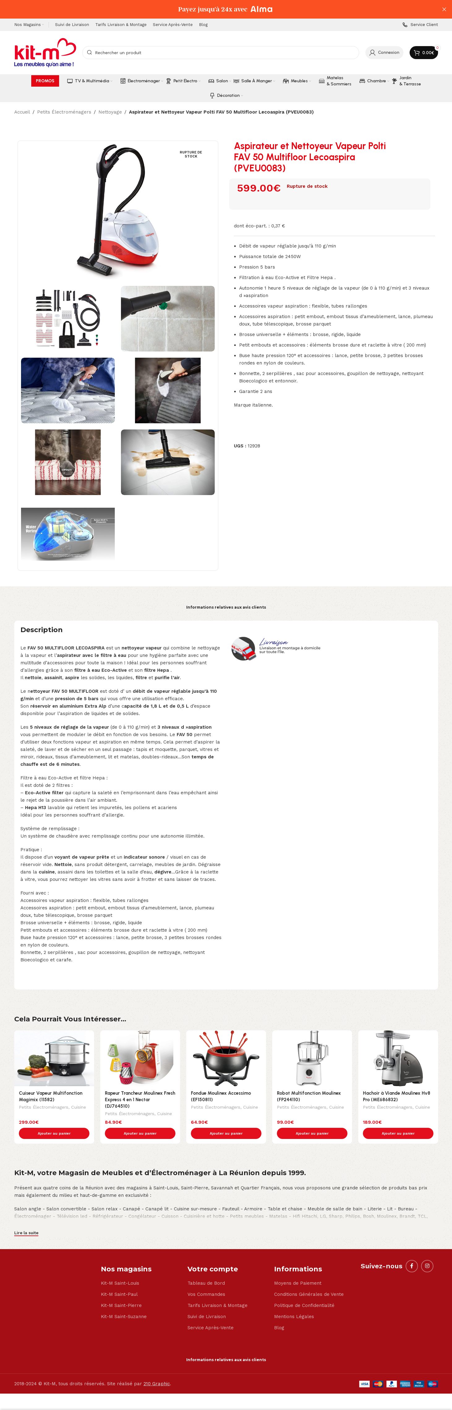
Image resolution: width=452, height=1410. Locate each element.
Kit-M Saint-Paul (119, 1281)
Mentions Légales (294, 1303)
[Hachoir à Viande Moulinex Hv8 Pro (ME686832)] (398, 1058)
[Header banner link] (216, 9)
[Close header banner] (444, 9)
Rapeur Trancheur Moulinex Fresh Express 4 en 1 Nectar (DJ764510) (140, 1099)
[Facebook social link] (412, 1253)
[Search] (220, 52)
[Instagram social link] (427, 1253)
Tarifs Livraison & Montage (217, 1292)
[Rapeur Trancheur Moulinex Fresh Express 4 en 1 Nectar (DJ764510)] (140, 1058)
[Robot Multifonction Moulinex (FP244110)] (312, 1058)
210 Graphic (157, 1370)
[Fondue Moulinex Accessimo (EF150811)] (226, 1058)
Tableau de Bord (206, 1270)
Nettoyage (110, 112)
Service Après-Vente (210, 1314)
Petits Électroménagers (64, 112)
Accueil (22, 112)
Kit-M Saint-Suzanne (124, 1303)
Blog (279, 1314)
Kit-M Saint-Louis (120, 1270)
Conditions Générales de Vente (309, 1281)
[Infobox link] (420, 25)
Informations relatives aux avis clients (226, 607)
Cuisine (78, 1107)
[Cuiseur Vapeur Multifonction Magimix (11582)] (54, 1058)
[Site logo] (45, 52)
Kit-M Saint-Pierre (121, 1292)
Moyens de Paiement (297, 1270)
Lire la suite (26, 1220)
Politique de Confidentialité (304, 1292)
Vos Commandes (206, 1281)
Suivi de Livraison (206, 1303)
